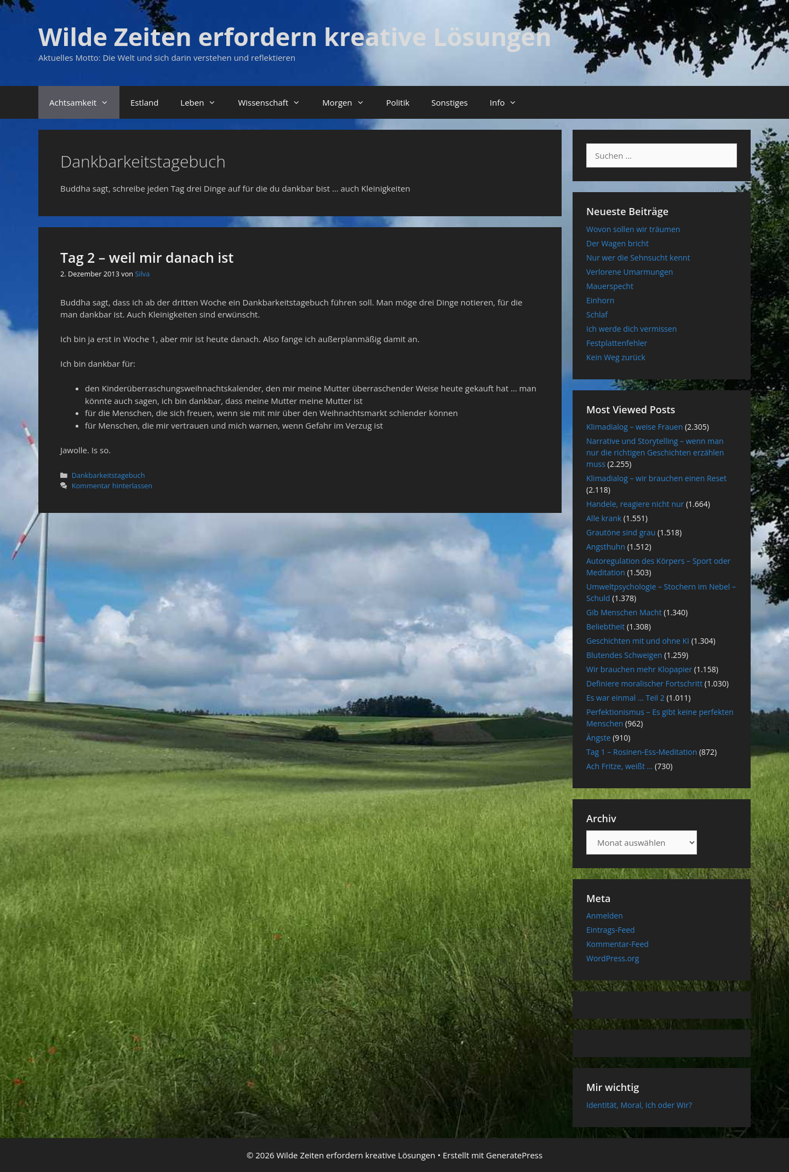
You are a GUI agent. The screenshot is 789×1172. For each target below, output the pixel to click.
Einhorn (600, 300)
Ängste (598, 737)
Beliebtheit (605, 626)
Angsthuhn (605, 546)
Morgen (348, 102)
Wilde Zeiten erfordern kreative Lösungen (295, 36)
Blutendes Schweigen (624, 655)
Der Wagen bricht (617, 243)
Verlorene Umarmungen (629, 272)
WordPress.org (612, 958)
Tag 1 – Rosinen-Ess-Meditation (641, 752)
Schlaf (597, 314)
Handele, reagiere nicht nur (635, 504)
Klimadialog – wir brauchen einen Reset (656, 478)
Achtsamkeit (84, 102)
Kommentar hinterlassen (112, 485)
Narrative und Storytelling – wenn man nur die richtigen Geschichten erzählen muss (655, 452)
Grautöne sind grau (620, 532)
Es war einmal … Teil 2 (625, 697)
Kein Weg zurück (615, 357)
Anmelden (604, 915)
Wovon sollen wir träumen (633, 229)
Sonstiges (449, 102)
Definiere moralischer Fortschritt (644, 683)
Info (509, 102)
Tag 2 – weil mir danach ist (146, 257)
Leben (203, 102)
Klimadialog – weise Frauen (634, 427)
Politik (398, 102)
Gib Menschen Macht (624, 612)
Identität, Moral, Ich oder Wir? (639, 1105)
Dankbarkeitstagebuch (108, 475)
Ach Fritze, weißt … (619, 766)
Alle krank (603, 518)
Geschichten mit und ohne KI (637, 641)
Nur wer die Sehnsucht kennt (638, 257)
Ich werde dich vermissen (631, 329)
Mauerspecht (609, 286)
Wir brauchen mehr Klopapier (639, 669)
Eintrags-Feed (610, 930)
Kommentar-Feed (617, 944)
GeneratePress (514, 1155)
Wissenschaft (274, 102)
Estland (144, 102)
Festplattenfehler (616, 343)
